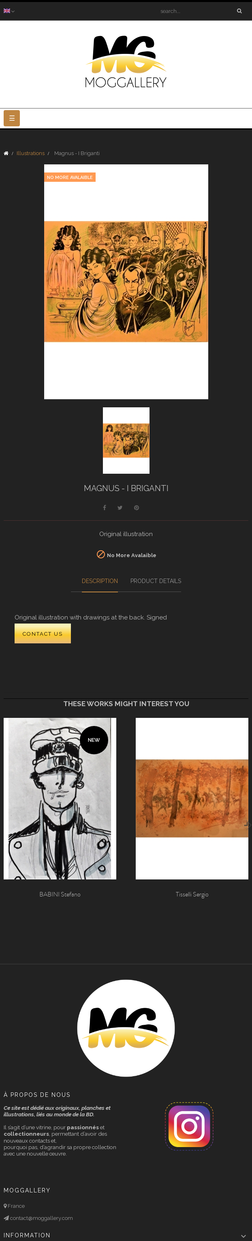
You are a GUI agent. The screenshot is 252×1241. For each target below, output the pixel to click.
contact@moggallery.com (41, 1218)
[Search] (199, 11)
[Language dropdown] (10, 10)
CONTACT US (43, 634)
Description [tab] (100, 581)
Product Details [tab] (155, 581)
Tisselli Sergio (192, 894)
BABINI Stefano (60, 894)
